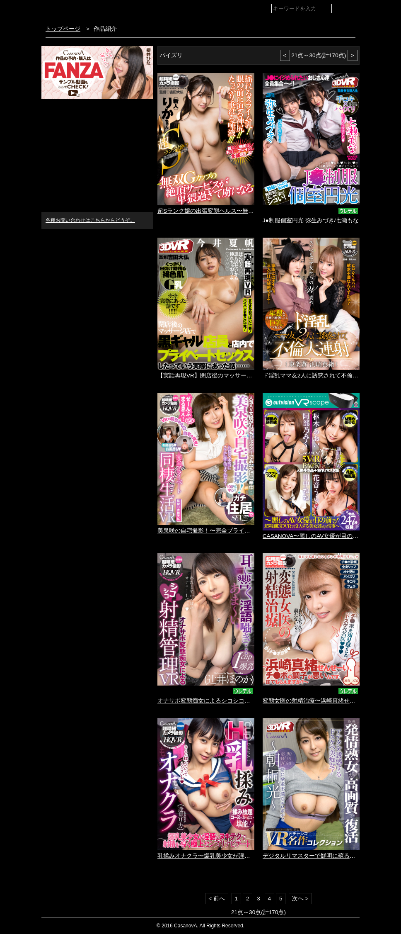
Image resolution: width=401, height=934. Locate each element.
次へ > (300, 898)
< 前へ (216, 898)
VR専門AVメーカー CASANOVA (90, 10)
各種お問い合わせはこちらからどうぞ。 (90, 220)
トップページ (63, 29)
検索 (346, 9)
